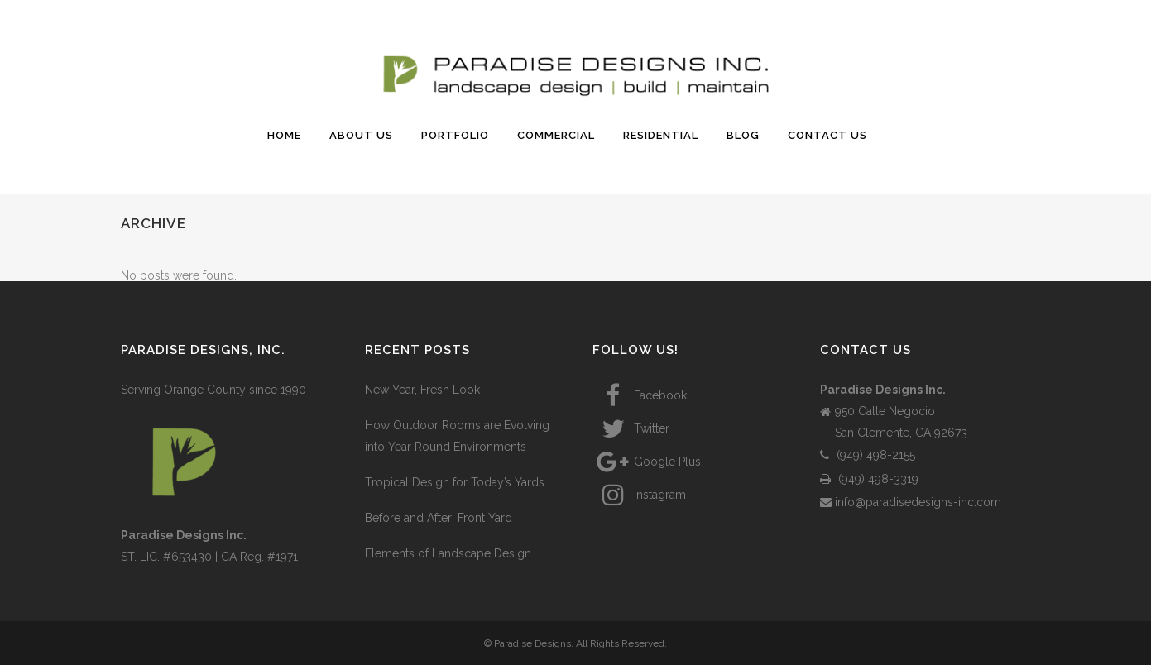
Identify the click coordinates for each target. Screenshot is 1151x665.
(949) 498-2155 (867, 455)
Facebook (639, 395)
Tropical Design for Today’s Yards (454, 482)
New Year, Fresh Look (422, 389)
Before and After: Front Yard (438, 517)
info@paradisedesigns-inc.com (910, 502)
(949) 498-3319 (869, 479)
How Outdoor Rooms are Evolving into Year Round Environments (457, 436)
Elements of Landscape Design (448, 553)
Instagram (639, 494)
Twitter (630, 428)
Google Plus (646, 461)
